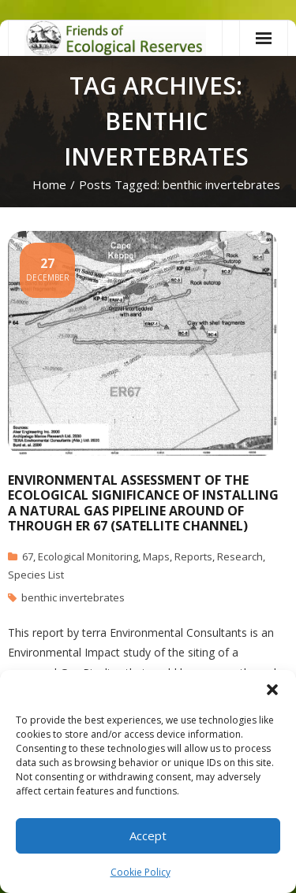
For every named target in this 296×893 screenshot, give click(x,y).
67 (27, 556)
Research (240, 556)
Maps (156, 556)
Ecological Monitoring (88, 556)
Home (49, 184)
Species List (36, 574)
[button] (272, 690)
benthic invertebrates (73, 597)
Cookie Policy (140, 872)
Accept (148, 835)
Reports (193, 556)
